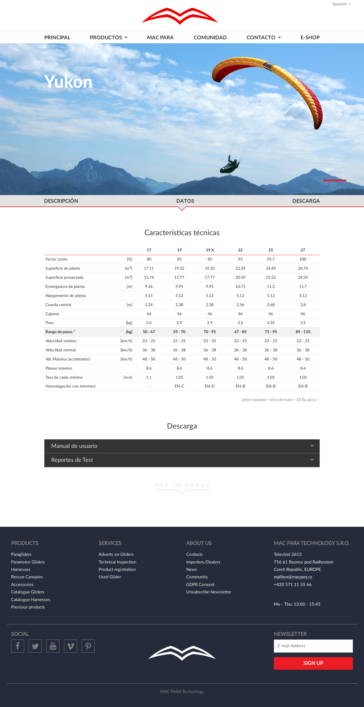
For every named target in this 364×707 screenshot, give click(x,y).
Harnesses (20, 569)
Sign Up (313, 663)
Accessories (22, 585)
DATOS (185, 201)
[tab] (182, 446)
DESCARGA (306, 201)
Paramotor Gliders (28, 562)
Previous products (28, 607)
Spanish (341, 4)
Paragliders (21, 554)
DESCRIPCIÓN (61, 201)
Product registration (117, 569)
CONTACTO (262, 37)
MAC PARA (160, 37)
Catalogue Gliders (27, 592)
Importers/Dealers (203, 562)
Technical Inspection (117, 562)
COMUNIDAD (210, 37)
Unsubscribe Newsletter (208, 592)
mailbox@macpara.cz (293, 577)
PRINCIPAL (57, 37)
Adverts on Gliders (116, 554)
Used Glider (110, 577)
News (191, 569)
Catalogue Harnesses (30, 600)
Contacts (194, 554)
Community (197, 577)
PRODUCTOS (106, 37)
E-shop (310, 37)
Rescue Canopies (27, 577)
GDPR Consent (200, 585)
